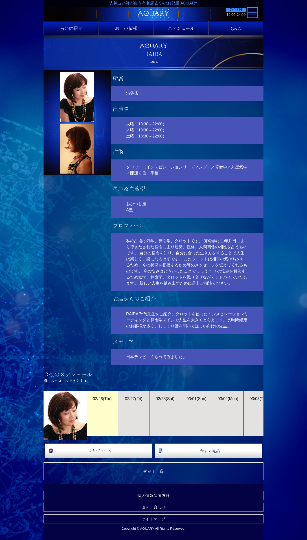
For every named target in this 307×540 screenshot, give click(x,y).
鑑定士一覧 (153, 471)
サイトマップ (153, 519)
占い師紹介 (71, 28)
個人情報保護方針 (153, 495)
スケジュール (181, 28)
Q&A (236, 28)
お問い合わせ (153, 507)
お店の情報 (126, 28)
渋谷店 (132, 93)
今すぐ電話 (210, 450)
